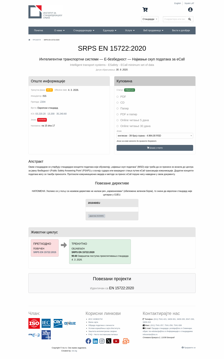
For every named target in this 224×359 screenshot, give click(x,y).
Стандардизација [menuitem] (82, 30)
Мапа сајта (93, 322)
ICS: (33, 114)
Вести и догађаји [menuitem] (181, 30)
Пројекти (37, 40)
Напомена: (36, 126)
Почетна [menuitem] (38, 30)
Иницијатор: (36, 96)
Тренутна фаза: (38, 90)
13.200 (51, 114)
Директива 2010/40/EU (97, 216)
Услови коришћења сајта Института (104, 328)
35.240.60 (61, 114)
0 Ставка (151, 9)
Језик (119, 131)
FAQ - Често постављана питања (103, 334)
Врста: (34, 108)
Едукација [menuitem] (108, 30)
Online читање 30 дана (133, 126)
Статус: (120, 90)
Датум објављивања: (105, 70)
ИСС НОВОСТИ (95, 319)
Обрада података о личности (101, 325)
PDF (121, 96)
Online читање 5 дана (133, 120)
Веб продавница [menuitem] (152, 30)
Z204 (42, 102)
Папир (123, 108)
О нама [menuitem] (58, 30)
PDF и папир (127, 114)
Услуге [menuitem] (128, 30)
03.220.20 (40, 114)
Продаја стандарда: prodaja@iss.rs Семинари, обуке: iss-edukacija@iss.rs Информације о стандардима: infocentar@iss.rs (168, 331)
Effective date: (61, 90)
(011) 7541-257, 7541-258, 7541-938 (166, 325)
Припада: (35, 102)
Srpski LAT (189, 3)
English (177, 3)
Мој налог (184, 9)
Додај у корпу (155, 148)
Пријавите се (190, 348)
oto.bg (74, 351)
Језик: (33, 120)
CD (120, 102)
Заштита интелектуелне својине (102, 331)
